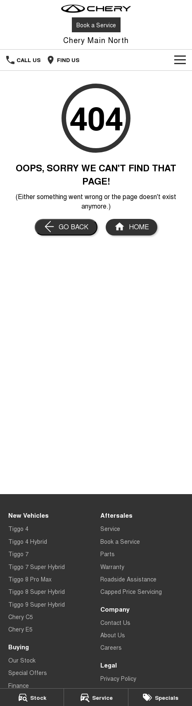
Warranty (112, 566)
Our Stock (22, 660)
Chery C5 (20, 616)
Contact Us (115, 622)
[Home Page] (96, 8)
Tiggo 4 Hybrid (27, 541)
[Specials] (160, 697)
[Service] (96, 697)
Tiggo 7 (18, 554)
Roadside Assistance (128, 579)
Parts (107, 554)
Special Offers (27, 672)
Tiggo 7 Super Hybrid (36, 566)
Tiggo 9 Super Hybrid (36, 604)
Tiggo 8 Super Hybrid (36, 591)
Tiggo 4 (18, 528)
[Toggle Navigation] (180, 60)
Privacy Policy (118, 678)
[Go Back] (66, 227)
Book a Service (96, 25)
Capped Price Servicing (131, 591)
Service (110, 528)
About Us (112, 635)
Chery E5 (20, 629)
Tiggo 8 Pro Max (30, 579)
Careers (111, 647)
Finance (18, 685)
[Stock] (32, 697)
